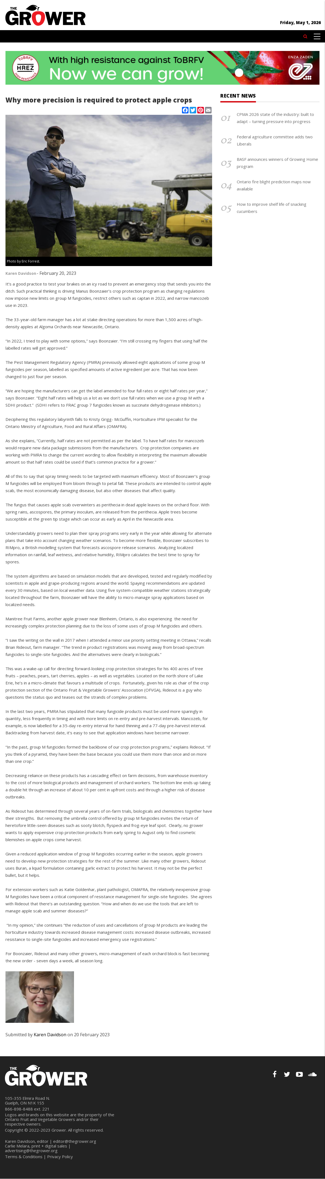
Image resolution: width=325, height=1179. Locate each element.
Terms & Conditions (23, 1156)
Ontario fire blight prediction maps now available (274, 185)
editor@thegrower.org (74, 1141)
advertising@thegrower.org (31, 1150)
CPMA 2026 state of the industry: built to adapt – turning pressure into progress (275, 118)
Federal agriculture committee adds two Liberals (275, 140)
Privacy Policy (60, 1156)
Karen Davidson (20, 273)
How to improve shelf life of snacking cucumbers (271, 207)
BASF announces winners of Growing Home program (277, 162)
